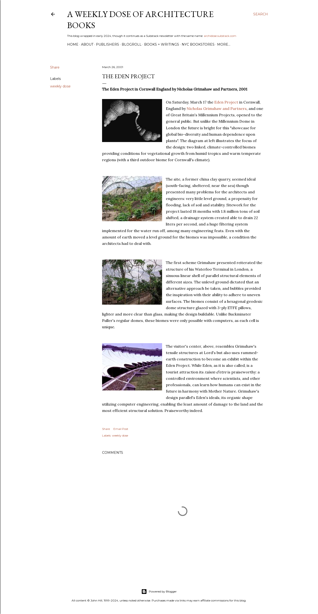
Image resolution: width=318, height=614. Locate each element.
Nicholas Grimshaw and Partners (217, 108)
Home (72, 44)
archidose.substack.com (220, 36)
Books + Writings (161, 44)
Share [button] (55, 67)
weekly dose (60, 86)
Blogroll (132, 44)
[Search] (260, 14)
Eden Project (226, 102)
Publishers (107, 44)
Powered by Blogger (159, 591)
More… (223, 44)
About (87, 44)
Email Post (120, 429)
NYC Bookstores (198, 44)
